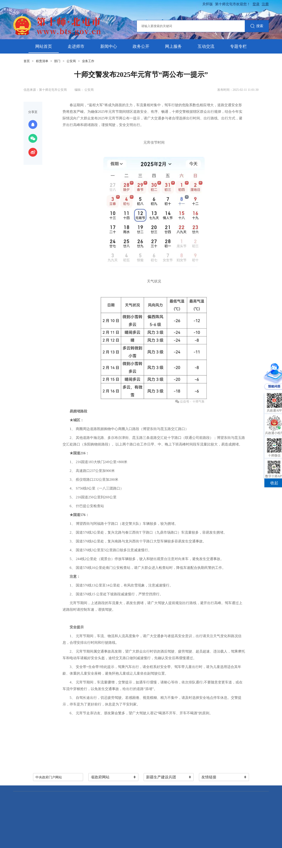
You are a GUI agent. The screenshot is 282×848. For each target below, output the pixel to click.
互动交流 (206, 46)
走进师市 (76, 46)
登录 (256, 4)
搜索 (256, 26)
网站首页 (43, 46)
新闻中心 (108, 46)
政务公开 (141, 46)
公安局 (71, 61)
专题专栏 (238, 46)
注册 (265, 4)
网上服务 (173, 46)
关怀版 (207, 4)
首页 (27, 61)
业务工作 (88, 61)
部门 (57, 61)
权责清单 (42, 61)
